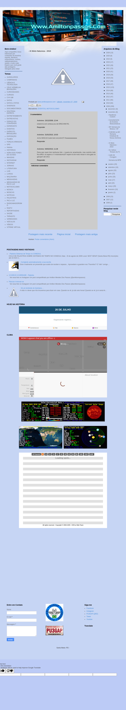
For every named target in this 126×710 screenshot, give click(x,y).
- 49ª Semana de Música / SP (114, 128)
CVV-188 (10, 97)
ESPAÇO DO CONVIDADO (12, 122)
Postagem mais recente (40, 234)
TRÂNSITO (11, 216)
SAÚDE (9, 213)
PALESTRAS (11, 198)
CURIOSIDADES (13, 92)
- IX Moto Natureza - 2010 (112, 145)
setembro (111, 167)
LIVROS (10, 174)
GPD (8, 144)
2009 (108, 106)
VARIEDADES (12, 219)
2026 (108, 53)
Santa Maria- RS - (63, 648)
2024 (108, 59)
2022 (108, 65)
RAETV (9, 208)
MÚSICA (10, 190)
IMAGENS (10, 157)
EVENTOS (42, 109)
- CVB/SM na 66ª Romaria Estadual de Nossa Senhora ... (114, 136)
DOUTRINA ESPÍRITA (11, 112)
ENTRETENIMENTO (14, 116)
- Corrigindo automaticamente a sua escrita (35, 262)
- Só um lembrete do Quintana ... (31, 288)
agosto (110, 170)
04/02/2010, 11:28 (51, 149)
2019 (108, 75)
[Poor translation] (10, 671)
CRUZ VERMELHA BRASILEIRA (14, 88)
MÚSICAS (10, 192)
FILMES (10, 139)
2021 (108, 68)
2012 (108, 97)
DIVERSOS (11, 106)
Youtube (89, 619)
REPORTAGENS (13, 211)
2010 (108, 103)
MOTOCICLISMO (53, 109)
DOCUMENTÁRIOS (14, 109)
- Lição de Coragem (112, 156)
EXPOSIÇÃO (11, 136)
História (9, 147)
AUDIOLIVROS (12, 77)
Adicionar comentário (39, 166)
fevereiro (111, 189)
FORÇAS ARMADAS (14, 142)
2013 (108, 94)
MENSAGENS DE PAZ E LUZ (13, 183)
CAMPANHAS (12, 80)
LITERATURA (12, 168)
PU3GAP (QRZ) (92, 614)
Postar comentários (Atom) (44, 239)
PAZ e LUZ (11, 201)
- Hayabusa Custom (112, 116)
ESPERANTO (12, 126)
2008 (108, 196)
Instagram (90, 611)
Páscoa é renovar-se (16, 282)
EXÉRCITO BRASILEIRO (12, 132)
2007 (108, 200)
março (110, 186)
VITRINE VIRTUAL (13, 227)
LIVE (8, 171)
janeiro (110, 192)
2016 (108, 84)
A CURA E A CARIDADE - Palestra (21, 275)
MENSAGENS (12, 179)
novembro (112, 112)
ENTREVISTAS (12, 119)
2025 (108, 56)
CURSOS (10, 95)
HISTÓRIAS (11, 150)
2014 (108, 90)
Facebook (90, 608)
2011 (108, 100)
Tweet (88, 616)
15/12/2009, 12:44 (51, 120)
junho (110, 177)
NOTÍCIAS (10, 195)
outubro (111, 164)
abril (110, 183)
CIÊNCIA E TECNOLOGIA (12, 84)
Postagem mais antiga (86, 234)
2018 (108, 78)
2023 (108, 62)
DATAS (9, 100)
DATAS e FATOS (13, 103)
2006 (108, 203)
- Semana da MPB (114, 160)
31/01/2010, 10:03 (51, 135)
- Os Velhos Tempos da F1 (114, 151)
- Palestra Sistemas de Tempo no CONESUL (25, 254)
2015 (108, 87)
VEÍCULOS (11, 222)
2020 (108, 71)
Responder (41, 127)
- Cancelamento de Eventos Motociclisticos (114, 122)
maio (110, 180)
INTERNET (11, 163)
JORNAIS (10, 166)
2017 (108, 81)
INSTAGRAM (11, 160)
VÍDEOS (10, 224)
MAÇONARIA (12, 177)
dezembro (112, 109)
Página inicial (63, 234)
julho (110, 174)
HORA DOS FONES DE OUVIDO (14, 154)
